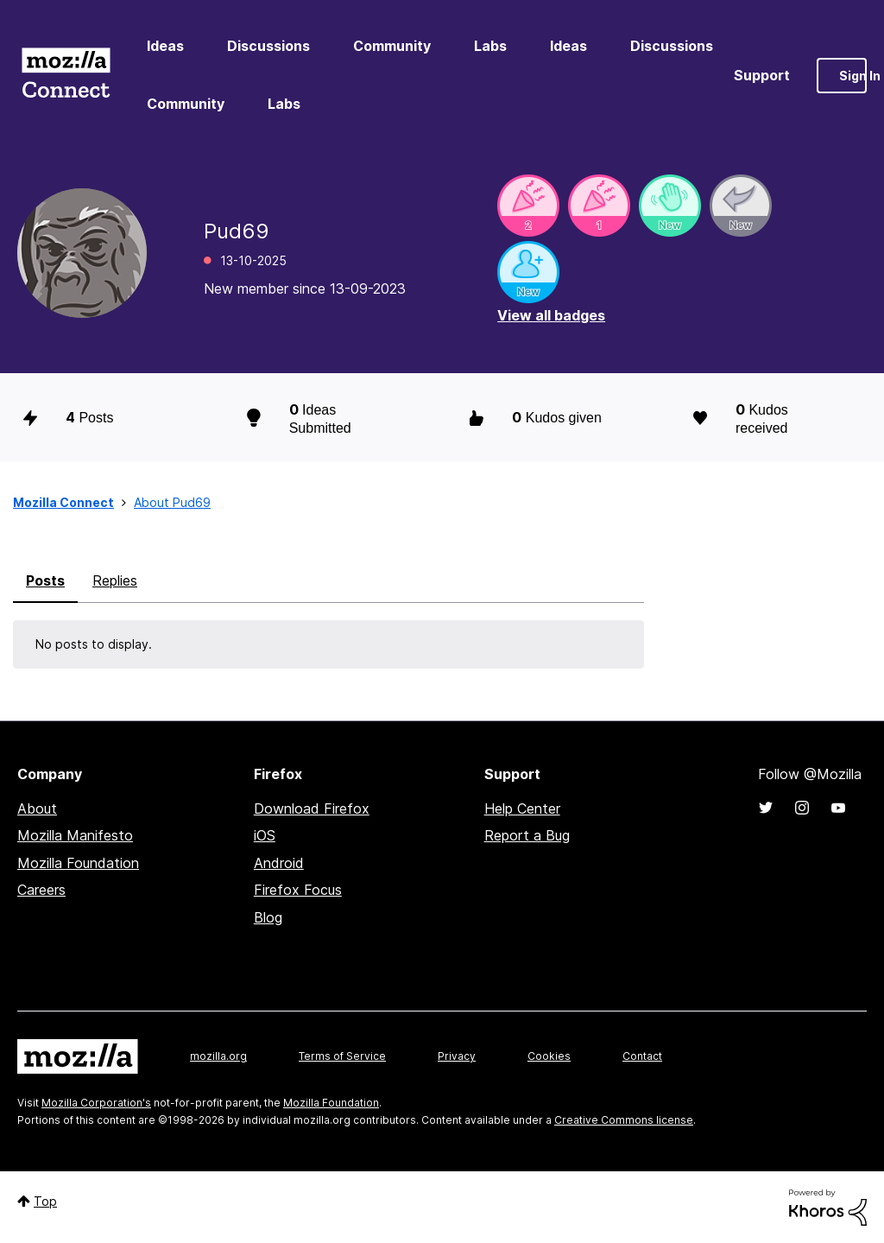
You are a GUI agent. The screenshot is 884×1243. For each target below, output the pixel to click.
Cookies (549, 1056)
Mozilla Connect (65, 76)
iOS (264, 835)
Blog (268, 917)
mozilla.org (218, 1056)
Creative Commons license (623, 1119)
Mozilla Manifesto (75, 835)
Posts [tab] (45, 580)
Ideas (165, 45)
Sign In (853, 75)
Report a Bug (527, 835)
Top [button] (45, 1201)
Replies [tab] (114, 580)
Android (279, 863)
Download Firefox (311, 808)
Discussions (268, 45)
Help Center (522, 808)
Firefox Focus (298, 889)
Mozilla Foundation (78, 863)
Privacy (457, 1056)
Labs (490, 45)
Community (392, 45)
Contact (642, 1056)
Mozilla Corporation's (96, 1102)
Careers (41, 889)
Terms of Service (342, 1056)
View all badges (551, 315)
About (37, 808)
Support (762, 75)
